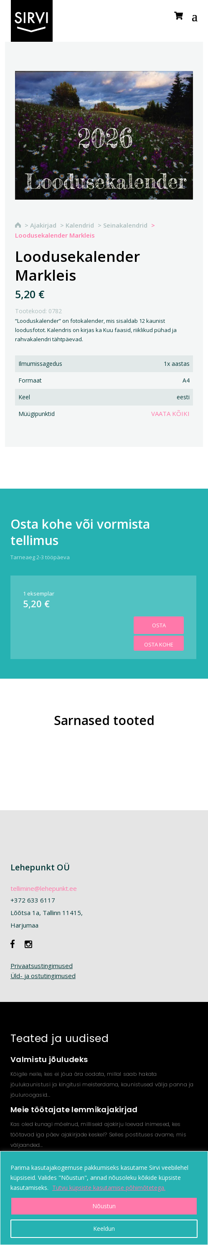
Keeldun (104, 1228)
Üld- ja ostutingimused (43, 975)
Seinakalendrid (125, 225)
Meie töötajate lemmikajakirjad (74, 1109)
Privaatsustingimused (41, 965)
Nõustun (104, 1206)
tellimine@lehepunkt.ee (43, 888)
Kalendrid (80, 225)
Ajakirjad (43, 225)
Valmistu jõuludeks (49, 1059)
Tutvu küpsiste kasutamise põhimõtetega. (108, 1188)
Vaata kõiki (170, 413)
